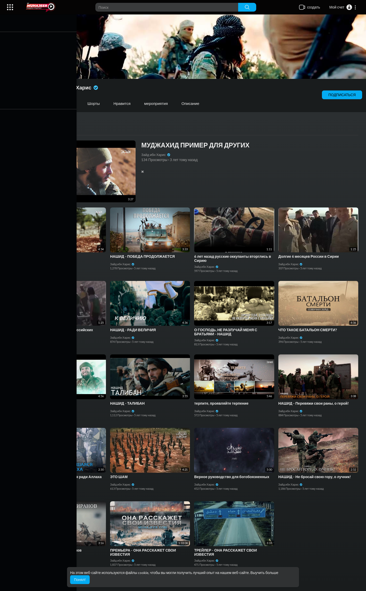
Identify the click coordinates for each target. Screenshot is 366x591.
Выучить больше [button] (264, 572)
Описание (193, 103)
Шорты (96, 103)
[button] (343, 7)
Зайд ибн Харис (77, 87)
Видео (36, 103)
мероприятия (158, 103)
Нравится (124, 103)
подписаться (342, 95)
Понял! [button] (80, 579)
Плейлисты (66, 103)
